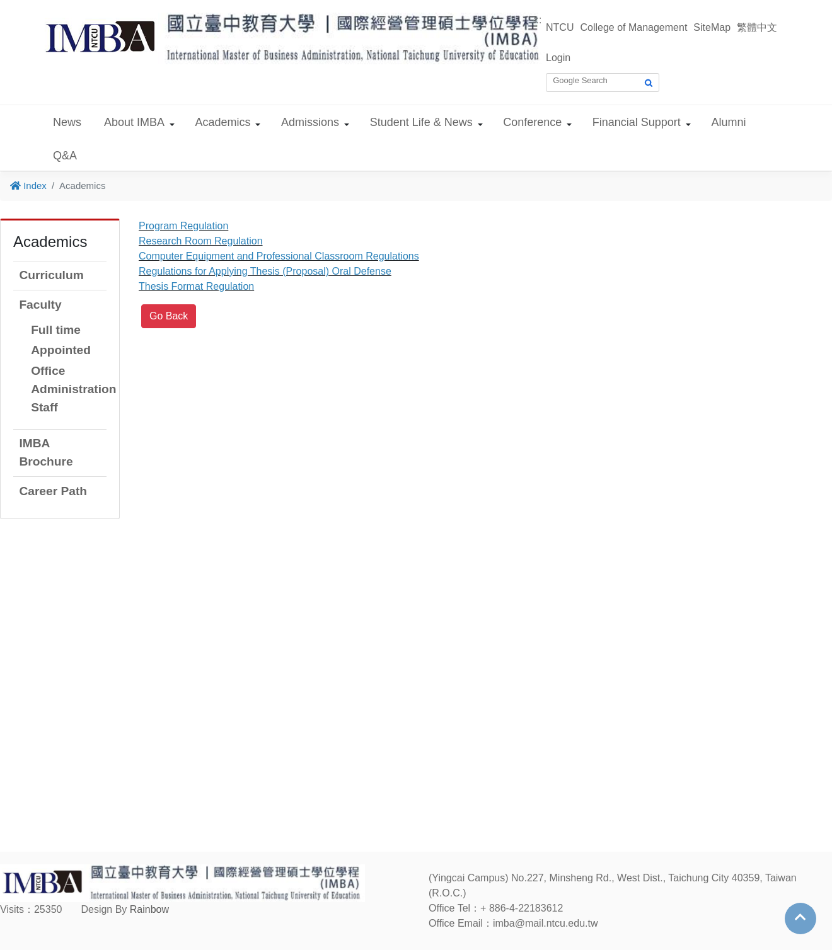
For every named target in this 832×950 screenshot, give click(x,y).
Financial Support (636, 122)
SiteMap (712, 27)
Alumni (728, 122)
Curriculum (51, 275)
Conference (532, 122)
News (67, 122)
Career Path (53, 491)
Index (28, 185)
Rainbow (149, 909)
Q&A (65, 155)
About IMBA (134, 122)
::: (537, 19)
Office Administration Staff (73, 389)
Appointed (61, 350)
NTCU (560, 27)
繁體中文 (757, 27)
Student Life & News (421, 122)
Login (558, 57)
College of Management (633, 27)
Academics (223, 122)
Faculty (40, 304)
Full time (56, 329)
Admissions (310, 122)
